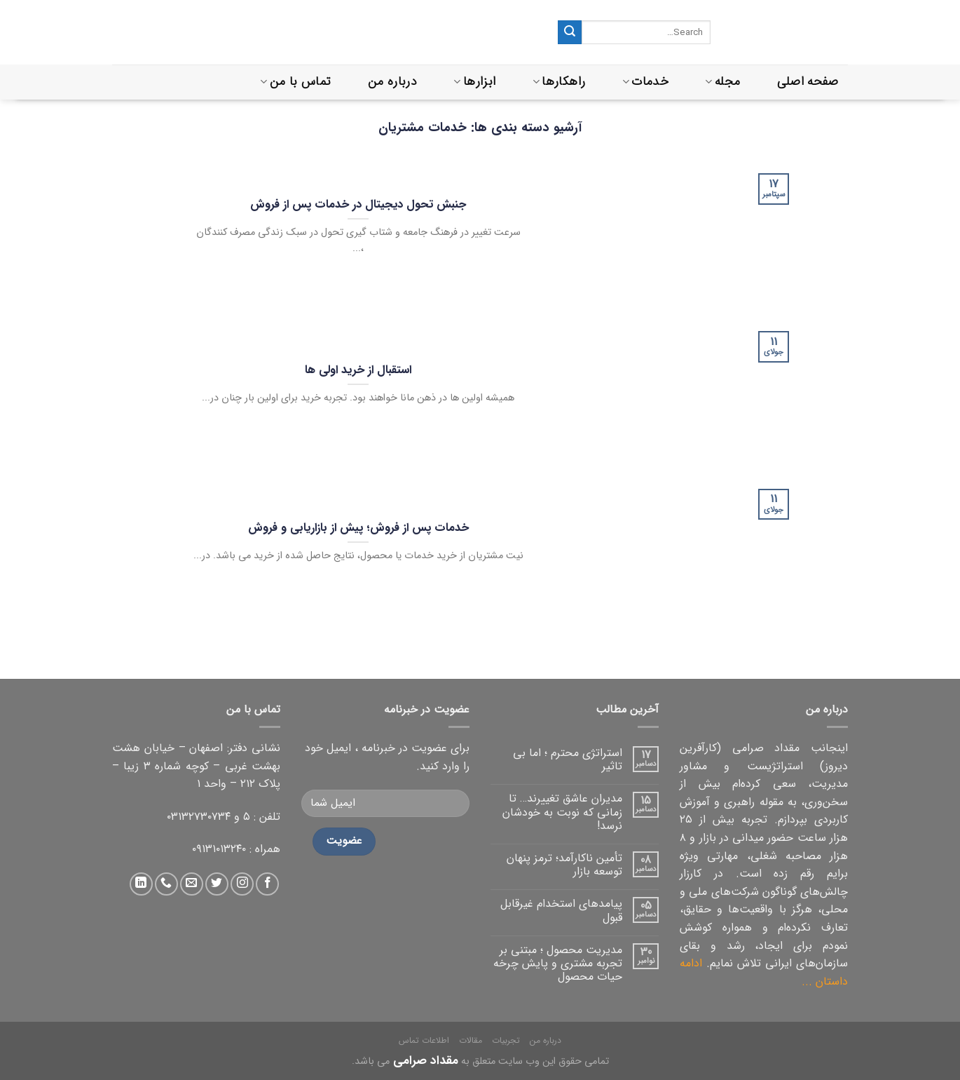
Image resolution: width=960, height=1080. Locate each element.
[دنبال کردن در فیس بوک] (267, 884)
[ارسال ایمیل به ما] (191, 884)
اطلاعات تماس (424, 1040)
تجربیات (506, 1040)
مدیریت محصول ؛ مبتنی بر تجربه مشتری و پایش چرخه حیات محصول (557, 963)
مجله (722, 81)
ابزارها (474, 81)
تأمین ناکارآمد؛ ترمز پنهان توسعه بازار (564, 864)
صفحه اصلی (808, 81)
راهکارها (559, 81)
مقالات (470, 1040)
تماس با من (295, 81)
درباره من (392, 81)
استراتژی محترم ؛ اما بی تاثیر (567, 759)
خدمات (645, 81)
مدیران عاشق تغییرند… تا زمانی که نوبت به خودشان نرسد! (562, 812)
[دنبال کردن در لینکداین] (141, 884)
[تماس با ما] (166, 884)
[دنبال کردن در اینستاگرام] (242, 884)
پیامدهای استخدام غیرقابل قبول (561, 910)
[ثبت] (570, 32)
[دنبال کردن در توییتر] (216, 884)
